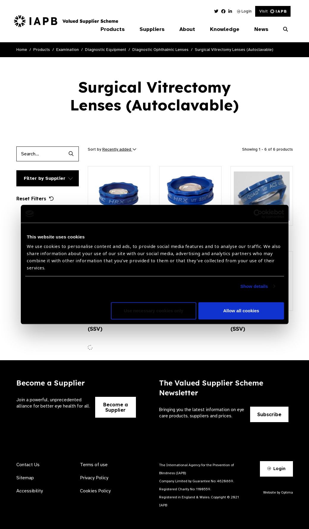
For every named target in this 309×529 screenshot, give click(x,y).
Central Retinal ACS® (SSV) (258, 325)
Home (21, 49)
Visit (272, 11)
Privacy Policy (94, 478)
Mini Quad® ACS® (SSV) (111, 325)
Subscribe (269, 414)
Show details (254, 286)
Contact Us (28, 465)
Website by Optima (278, 492)
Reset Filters (35, 199)
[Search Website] (285, 29)
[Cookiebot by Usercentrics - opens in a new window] (258, 213)
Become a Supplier (115, 407)
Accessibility (29, 491)
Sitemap (25, 478)
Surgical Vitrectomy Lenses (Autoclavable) (234, 49)
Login (244, 11)
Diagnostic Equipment (105, 49)
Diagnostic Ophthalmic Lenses (160, 49)
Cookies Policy (95, 491)
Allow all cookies (241, 310)
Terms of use (94, 465)
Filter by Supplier (44, 178)
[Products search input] (40, 153)
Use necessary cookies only (153, 310)
